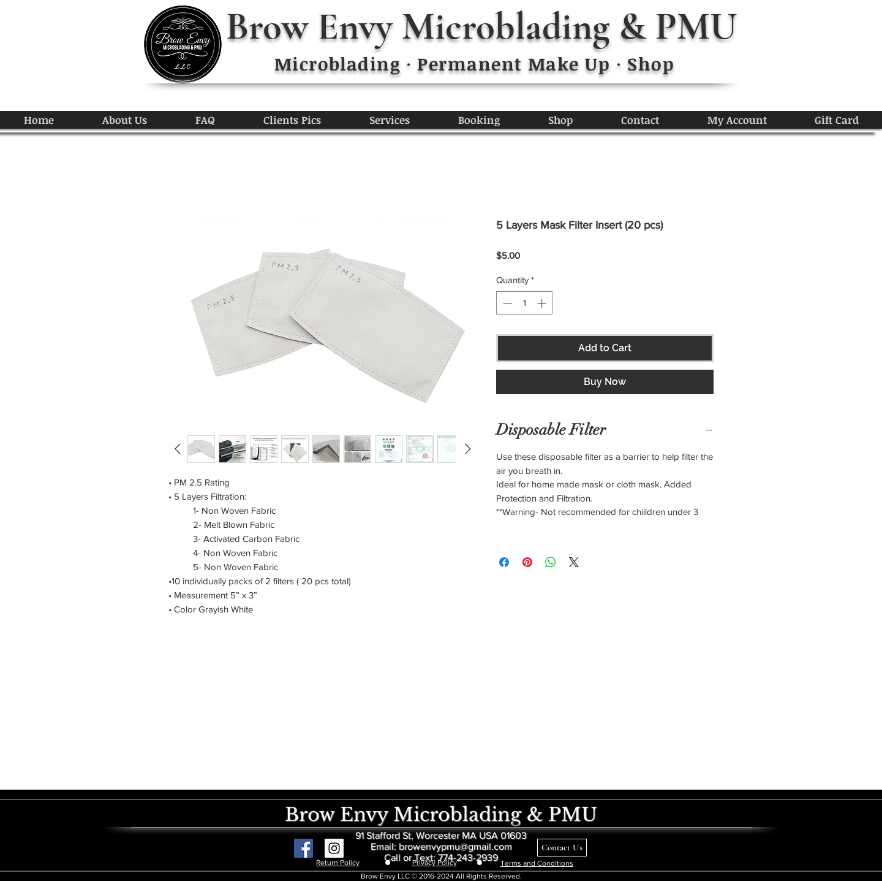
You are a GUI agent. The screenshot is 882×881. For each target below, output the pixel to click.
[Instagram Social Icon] (334, 848)
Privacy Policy (434, 862)
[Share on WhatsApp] (550, 562)
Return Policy (338, 862)
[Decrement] (506, 303)
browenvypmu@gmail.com (455, 846)
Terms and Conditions (536, 863)
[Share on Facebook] (504, 562)
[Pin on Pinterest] (527, 562)
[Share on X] (574, 562)
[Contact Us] (562, 847)
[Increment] (543, 303)
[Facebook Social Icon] (303, 848)
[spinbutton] (524, 303)
